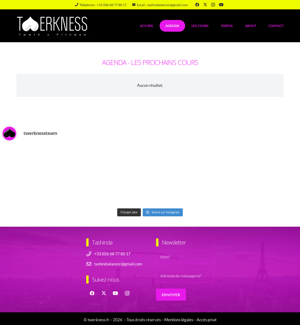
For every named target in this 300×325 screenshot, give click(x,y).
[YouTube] (221, 5)
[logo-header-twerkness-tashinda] (53, 26)
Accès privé (207, 319)
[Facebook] (197, 5)
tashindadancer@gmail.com (118, 263)
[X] (205, 5)
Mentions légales (178, 319)
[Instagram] (213, 5)
